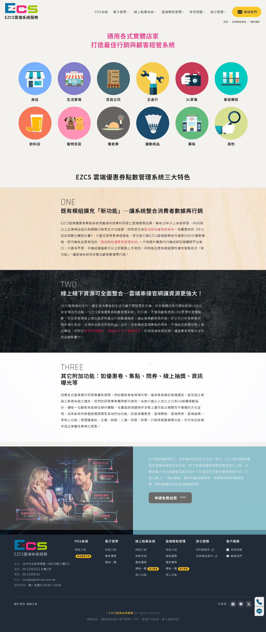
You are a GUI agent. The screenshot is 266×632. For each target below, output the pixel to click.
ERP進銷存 (205, 549)
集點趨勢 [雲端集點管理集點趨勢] (171, 556)
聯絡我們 (247, 11)
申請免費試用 (166, 507)
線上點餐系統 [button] (144, 11)
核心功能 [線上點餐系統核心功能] (141, 575)
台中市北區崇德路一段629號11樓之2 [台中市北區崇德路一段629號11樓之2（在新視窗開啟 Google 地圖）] (46, 564)
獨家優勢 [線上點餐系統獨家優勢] (141, 562)
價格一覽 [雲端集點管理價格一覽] (177, 568)
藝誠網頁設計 (109, 619)
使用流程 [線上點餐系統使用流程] (141, 556)
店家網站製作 (206, 556)
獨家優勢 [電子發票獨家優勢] (111, 556)
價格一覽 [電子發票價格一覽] (111, 562)
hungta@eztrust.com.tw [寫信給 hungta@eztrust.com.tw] (39, 579)
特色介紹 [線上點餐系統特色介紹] (141, 549)
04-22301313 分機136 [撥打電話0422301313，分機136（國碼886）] (37, 569)
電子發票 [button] (119, 11)
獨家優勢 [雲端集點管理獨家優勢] (171, 562)
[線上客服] (259, 611)
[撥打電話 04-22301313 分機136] (259, 601)
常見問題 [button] (196, 11)
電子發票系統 (170, 619)
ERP (136, 619)
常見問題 (234, 549)
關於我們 (19, 604)
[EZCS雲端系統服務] (21, 12)
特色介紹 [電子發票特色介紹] (111, 549)
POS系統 (101, 11)
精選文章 (31, 604)
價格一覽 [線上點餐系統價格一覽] (147, 568)
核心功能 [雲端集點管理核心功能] (171, 575)
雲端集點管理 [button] (172, 11)
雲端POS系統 (150, 619)
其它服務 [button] (217, 11)
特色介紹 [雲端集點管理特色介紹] (171, 549)
